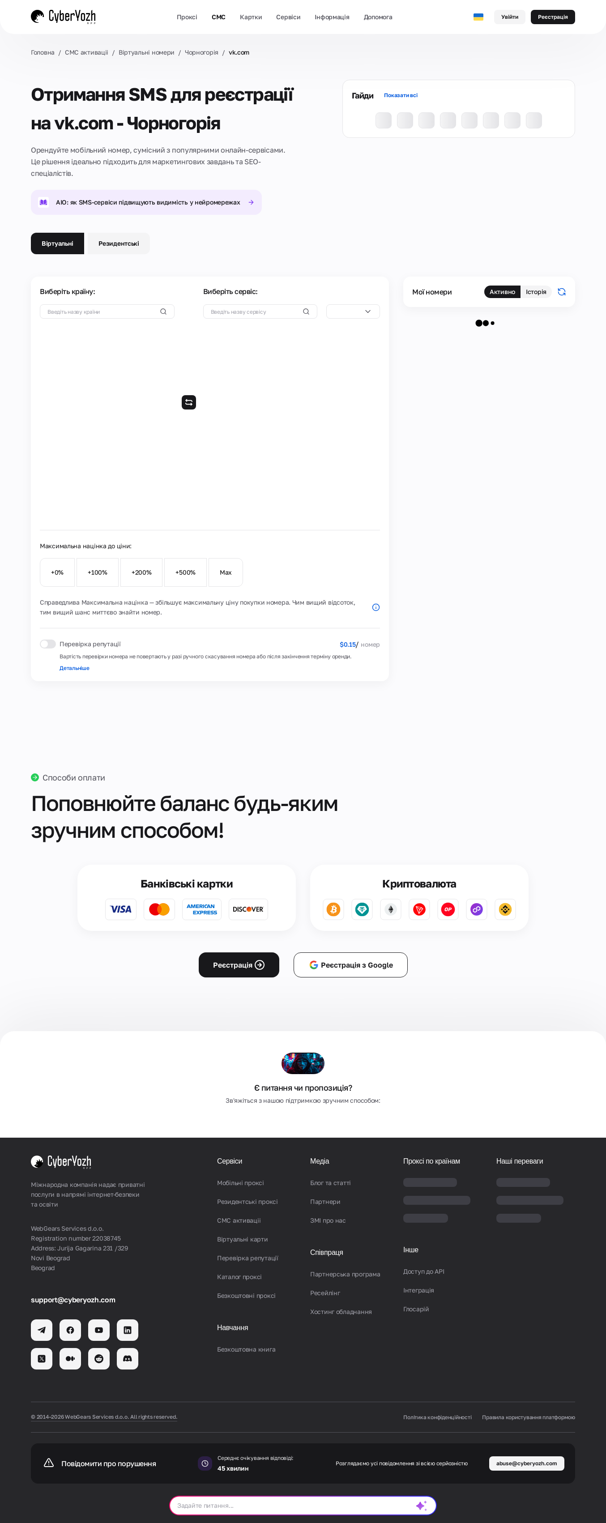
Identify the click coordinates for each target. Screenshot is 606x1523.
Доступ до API (423, 1271)
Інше (410, 1250)
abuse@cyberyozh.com (526, 1463)
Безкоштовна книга (246, 1349)
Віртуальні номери (147, 52)
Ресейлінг (325, 1293)
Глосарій (416, 1309)
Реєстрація (553, 16)
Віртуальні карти (242, 1239)
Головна (43, 52)
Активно (502, 291)
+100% (97, 572)
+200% (142, 572)
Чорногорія (201, 52)
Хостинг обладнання (341, 1311)
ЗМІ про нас (328, 1220)
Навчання (232, 1327)
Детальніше (75, 668)
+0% (57, 572)
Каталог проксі (239, 1276)
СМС (219, 17)
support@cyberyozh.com (73, 1299)
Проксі (187, 17)
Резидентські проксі (247, 1201)
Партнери (325, 1201)
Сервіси (288, 17)
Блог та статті (330, 1182)
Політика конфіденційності (437, 1417)
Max (226, 572)
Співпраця (326, 1252)
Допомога (378, 17)
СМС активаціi (86, 52)
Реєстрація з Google (350, 965)
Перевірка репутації (247, 1258)
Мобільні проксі (240, 1182)
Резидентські (118, 243)
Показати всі (400, 95)
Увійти (509, 16)
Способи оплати (74, 777)
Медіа (319, 1161)
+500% (185, 572)
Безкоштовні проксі (246, 1295)
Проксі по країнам (431, 1161)
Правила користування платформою (528, 1417)
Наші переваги (519, 1161)
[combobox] (353, 311)
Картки (251, 17)
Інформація (332, 17)
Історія (536, 291)
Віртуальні (57, 243)
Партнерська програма (345, 1274)
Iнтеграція (418, 1290)
